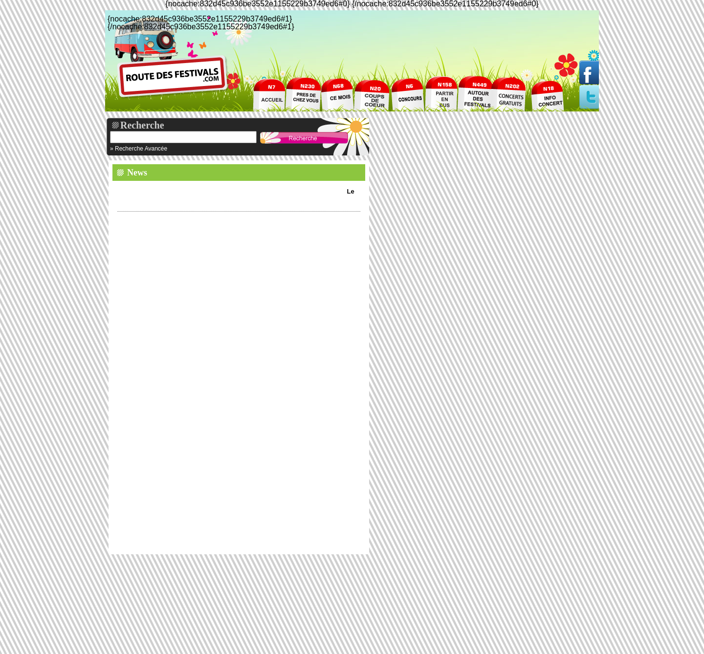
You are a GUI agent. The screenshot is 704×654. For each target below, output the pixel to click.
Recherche (142, 125)
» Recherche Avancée (138, 149)
